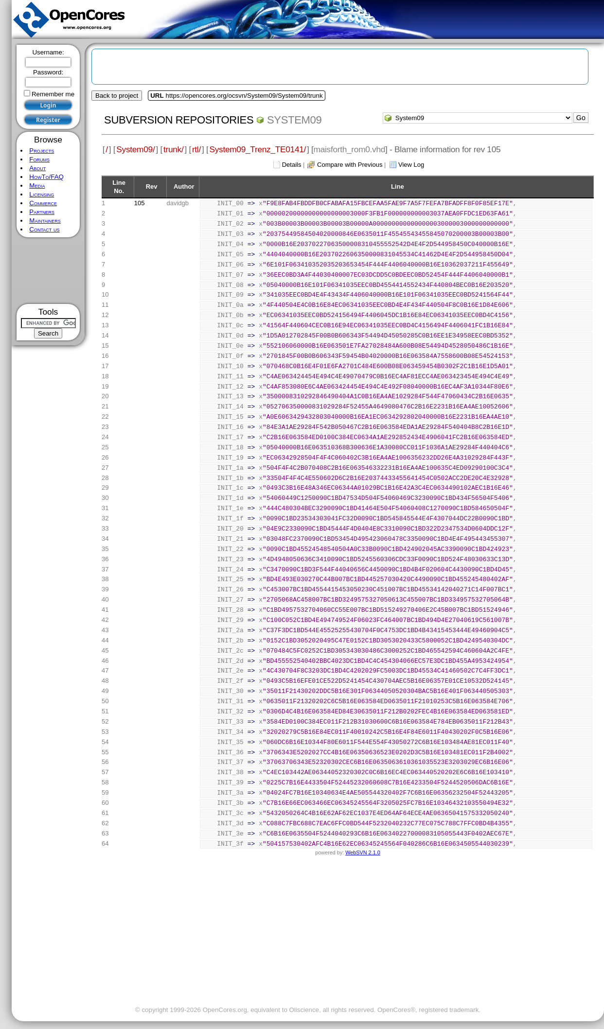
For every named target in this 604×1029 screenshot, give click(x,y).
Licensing (41, 194)
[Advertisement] (48, 270)
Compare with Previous (349, 164)
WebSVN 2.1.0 (362, 852)
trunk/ (173, 149)
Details (292, 164)
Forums (39, 159)
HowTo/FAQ (46, 176)
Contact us (44, 229)
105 (139, 203)
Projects (41, 150)
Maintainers (44, 220)
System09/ (135, 149)
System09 (294, 120)
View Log (411, 164)
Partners (41, 211)
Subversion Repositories (178, 120)
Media (37, 185)
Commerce (43, 203)
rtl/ (196, 149)
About (37, 168)
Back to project (116, 95)
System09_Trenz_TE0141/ (257, 149)
